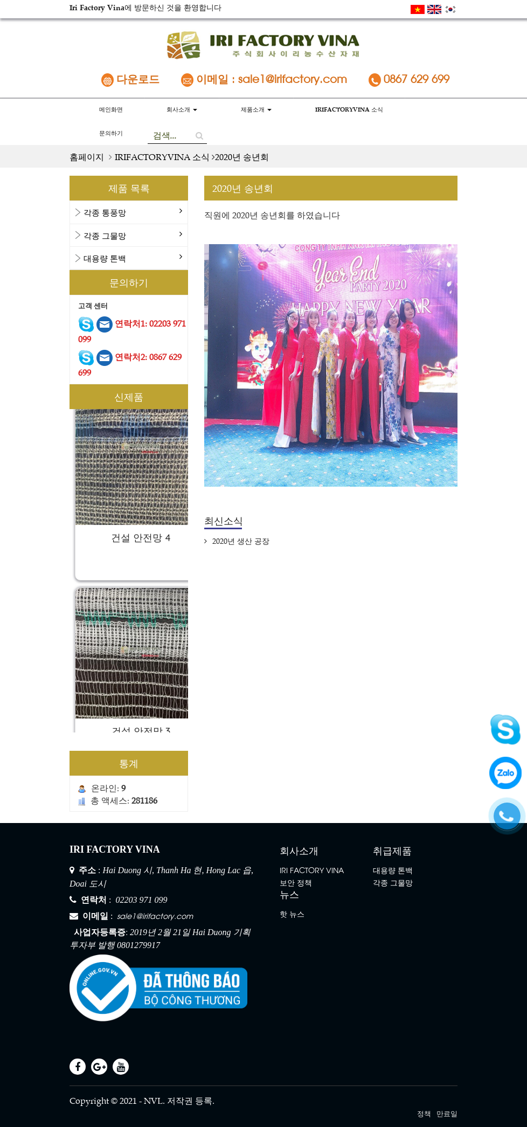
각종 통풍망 (105, 212)
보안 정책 (296, 882)
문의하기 (111, 132)
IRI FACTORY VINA (312, 869)
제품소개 (256, 109)
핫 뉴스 (292, 913)
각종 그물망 (105, 235)
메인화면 (111, 109)
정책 (424, 1113)
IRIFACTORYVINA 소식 (349, 109)
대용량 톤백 (105, 258)
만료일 (446, 1113)
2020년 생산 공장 (236, 541)
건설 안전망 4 (141, 541)
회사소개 (182, 109)
